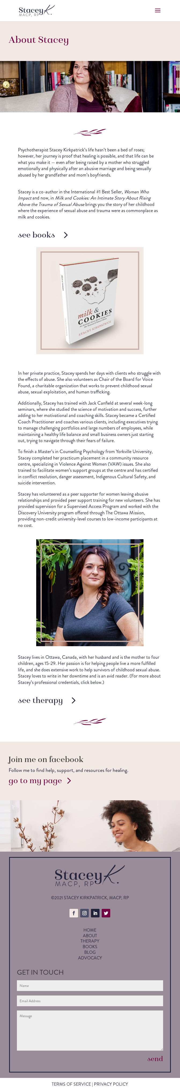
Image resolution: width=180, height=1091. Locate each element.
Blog (90, 952)
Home (89, 930)
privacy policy (111, 1084)
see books (36, 235)
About (90, 936)
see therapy (40, 700)
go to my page (35, 780)
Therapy (89, 941)
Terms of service (71, 1084)
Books (90, 947)
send (155, 1059)
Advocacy (90, 958)
